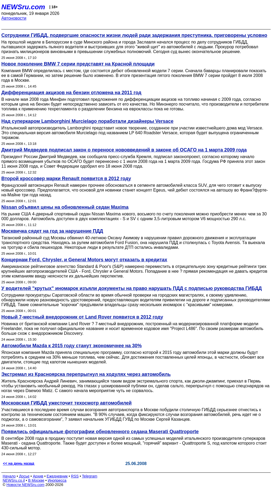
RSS (75, 476)
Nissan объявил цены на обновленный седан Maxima (65, 207)
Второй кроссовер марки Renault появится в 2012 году (66, 178)
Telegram (89, 476)
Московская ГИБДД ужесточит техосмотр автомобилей (66, 403)
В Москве (36, 480)
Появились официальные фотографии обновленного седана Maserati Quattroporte (100, 431)
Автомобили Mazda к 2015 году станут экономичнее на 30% (71, 345)
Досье (24, 476)
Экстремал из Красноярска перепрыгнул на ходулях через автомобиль (86, 374)
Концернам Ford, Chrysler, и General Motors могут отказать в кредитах (84, 259)
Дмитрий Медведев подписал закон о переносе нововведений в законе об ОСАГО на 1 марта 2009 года (124, 150)
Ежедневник (57, 476)
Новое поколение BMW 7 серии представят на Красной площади (78, 64)
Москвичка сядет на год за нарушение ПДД (52, 231)
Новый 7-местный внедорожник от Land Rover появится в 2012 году (82, 317)
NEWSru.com (23, 7)
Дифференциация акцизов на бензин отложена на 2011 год (71, 92)
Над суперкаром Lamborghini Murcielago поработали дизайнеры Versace (87, 121)
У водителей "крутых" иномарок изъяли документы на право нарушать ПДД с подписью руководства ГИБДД (131, 288)
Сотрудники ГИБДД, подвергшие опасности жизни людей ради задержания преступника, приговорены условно (134, 35)
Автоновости (13, 18)
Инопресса (57, 480)
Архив (38, 476)
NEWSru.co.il (14, 480)
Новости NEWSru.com (25, 485)
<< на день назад (18, 463)
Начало (9, 476)
